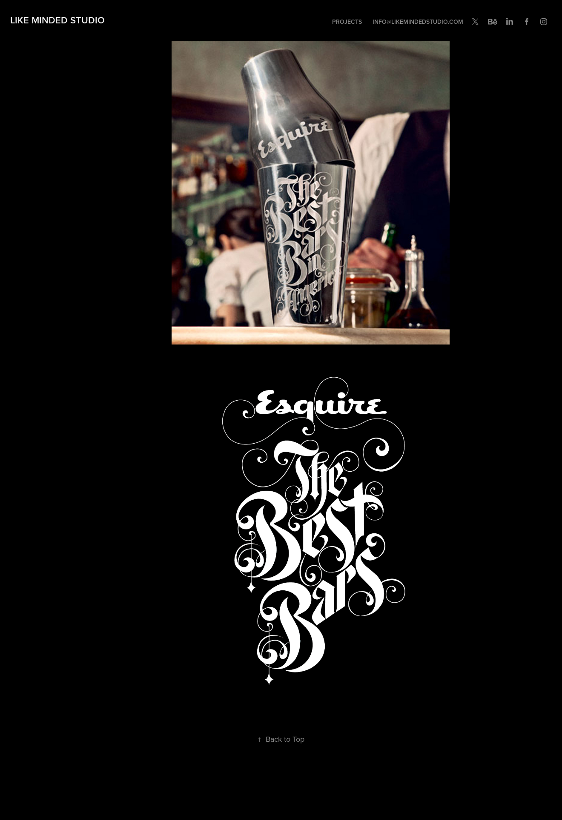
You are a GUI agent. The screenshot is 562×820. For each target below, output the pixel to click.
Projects (347, 21)
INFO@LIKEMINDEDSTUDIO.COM (418, 21)
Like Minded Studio (57, 20)
